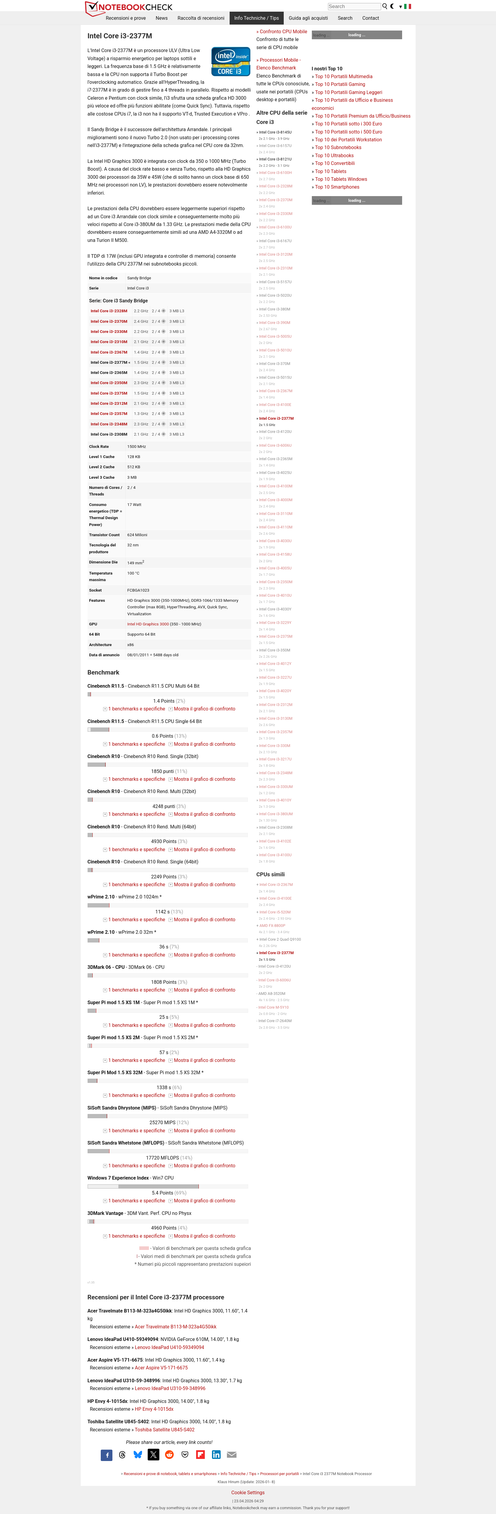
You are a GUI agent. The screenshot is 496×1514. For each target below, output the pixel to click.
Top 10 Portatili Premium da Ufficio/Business (363, 116)
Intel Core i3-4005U (275, 568)
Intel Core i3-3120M (275, 254)
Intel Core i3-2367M (109, 352)
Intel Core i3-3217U (275, 759)
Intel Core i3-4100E (275, 404)
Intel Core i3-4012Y (275, 663)
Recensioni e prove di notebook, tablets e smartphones (170, 1473)
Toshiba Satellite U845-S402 (165, 1430)
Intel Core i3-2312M (109, 403)
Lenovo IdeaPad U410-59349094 (169, 1347)
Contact (370, 18)
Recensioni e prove (126, 18)
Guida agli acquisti (308, 18)
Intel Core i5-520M (275, 912)
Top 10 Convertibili (335, 163)
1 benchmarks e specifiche (134, 709)
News (162, 18)
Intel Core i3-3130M (275, 718)
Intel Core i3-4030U (275, 541)
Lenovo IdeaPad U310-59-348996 (170, 1388)
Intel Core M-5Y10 (273, 1007)
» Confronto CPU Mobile (282, 31)
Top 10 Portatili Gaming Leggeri (348, 92)
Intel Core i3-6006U (275, 445)
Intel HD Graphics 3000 (148, 624)
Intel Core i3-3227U (275, 677)
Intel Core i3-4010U (275, 595)
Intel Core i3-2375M (109, 393)
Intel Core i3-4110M (275, 527)
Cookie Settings (248, 1492)
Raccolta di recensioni (201, 18)
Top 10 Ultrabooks (334, 155)
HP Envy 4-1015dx (154, 1409)
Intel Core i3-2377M (276, 418)
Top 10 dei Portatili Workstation (348, 140)
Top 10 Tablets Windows (341, 179)
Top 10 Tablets (331, 171)
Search (345, 18)
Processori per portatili (279, 1473)
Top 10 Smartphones (337, 187)
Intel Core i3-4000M (275, 500)
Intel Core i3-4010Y (275, 800)
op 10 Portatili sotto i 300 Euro (350, 124)
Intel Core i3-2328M (109, 310)
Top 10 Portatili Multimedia (344, 76)
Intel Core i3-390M (274, 322)
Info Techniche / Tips (256, 18)
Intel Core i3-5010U (275, 350)
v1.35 (91, 1282)
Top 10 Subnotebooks (338, 147)
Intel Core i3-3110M (275, 513)
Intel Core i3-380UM (276, 814)
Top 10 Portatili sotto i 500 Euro (348, 132)
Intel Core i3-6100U (275, 227)
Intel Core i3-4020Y (275, 691)
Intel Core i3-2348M (109, 424)
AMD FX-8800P (272, 925)
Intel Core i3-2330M (109, 331)
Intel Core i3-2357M (109, 413)
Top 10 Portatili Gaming (340, 84)
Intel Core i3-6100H (275, 172)
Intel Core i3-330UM (276, 786)
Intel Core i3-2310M (109, 341)
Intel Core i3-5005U (275, 336)
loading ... (321, 35)
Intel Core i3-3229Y (275, 622)
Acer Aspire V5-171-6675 (161, 1368)
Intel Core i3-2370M (109, 321)
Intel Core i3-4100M (275, 486)
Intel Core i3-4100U (275, 855)
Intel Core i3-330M (274, 745)
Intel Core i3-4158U (275, 554)
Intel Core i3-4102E (275, 841)
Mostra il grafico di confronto (202, 709)
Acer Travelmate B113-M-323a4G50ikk (175, 1327)
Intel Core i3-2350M (109, 382)
